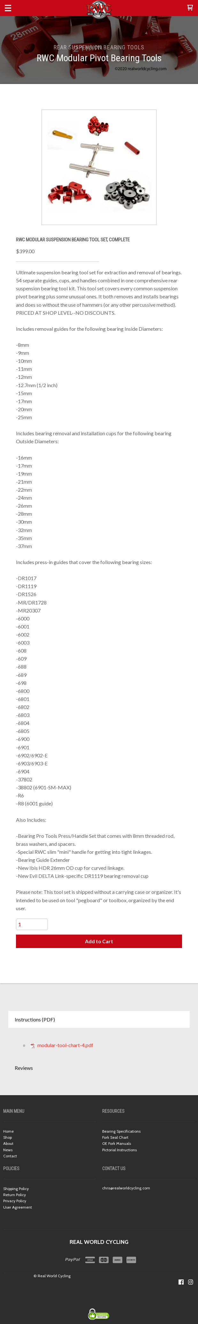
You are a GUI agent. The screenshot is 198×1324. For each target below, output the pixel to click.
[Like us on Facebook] (181, 1282)
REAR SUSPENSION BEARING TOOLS (99, 47)
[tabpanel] (99, 1043)
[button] (190, 8)
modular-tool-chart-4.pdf (61, 1045)
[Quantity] (32, 924)
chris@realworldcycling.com (126, 1188)
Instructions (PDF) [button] (35, 1019)
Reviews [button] (24, 1068)
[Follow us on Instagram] (190, 1282)
